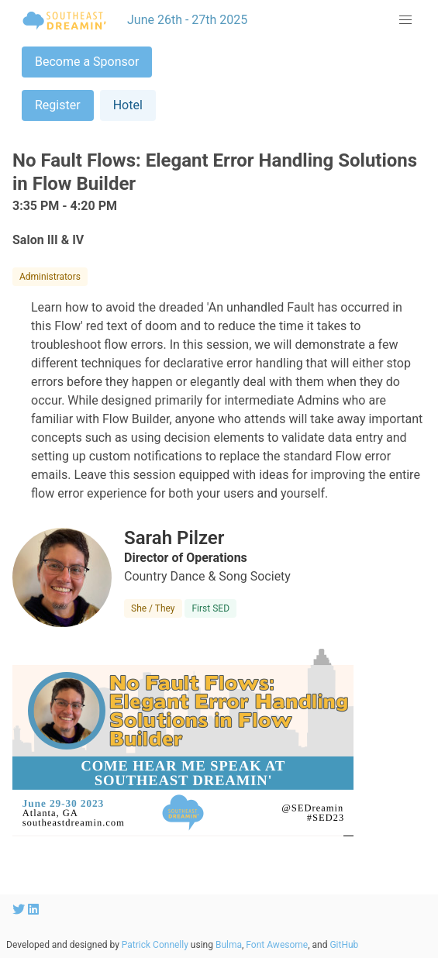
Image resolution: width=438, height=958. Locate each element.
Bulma (229, 944)
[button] (405, 20)
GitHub (343, 944)
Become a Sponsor (87, 61)
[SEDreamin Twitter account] (20, 909)
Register (58, 105)
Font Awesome (277, 944)
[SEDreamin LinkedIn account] (33, 909)
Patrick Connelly (155, 944)
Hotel (128, 105)
